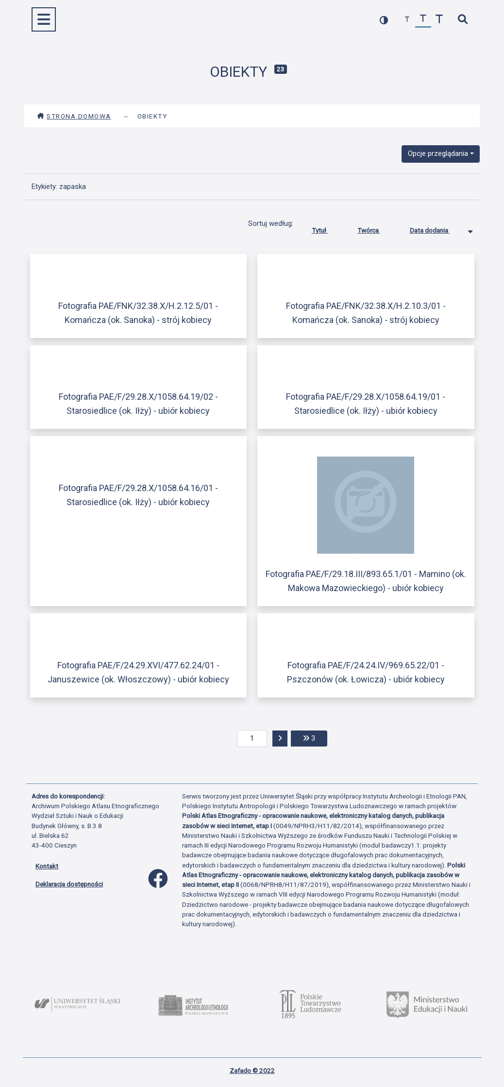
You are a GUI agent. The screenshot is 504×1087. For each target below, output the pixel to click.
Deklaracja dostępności (69, 884)
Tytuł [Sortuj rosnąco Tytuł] (327, 228)
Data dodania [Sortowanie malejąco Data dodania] (437, 228)
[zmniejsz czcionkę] (407, 20)
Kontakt (46, 866)
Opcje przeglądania (438, 153)
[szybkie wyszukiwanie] (462, 20)
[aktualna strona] (252, 738)
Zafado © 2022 (252, 1070)
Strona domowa (74, 116)
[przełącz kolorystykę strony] (384, 20)
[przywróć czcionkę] (423, 20)
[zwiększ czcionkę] (439, 20)
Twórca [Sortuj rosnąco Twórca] (376, 228)
